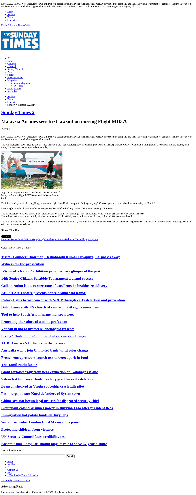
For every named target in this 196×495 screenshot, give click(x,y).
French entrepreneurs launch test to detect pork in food (44, 357)
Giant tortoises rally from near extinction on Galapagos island (49, 372)
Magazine (12, 80)
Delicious (28, 239)
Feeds (10, 17)
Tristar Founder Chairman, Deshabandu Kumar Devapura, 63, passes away (60, 257)
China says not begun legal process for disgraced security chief (50, 401)
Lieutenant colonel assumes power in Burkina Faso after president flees (57, 408)
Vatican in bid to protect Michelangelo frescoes (37, 329)
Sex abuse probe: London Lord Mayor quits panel (40, 422)
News (10, 61)
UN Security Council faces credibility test (33, 437)
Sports (10, 74)
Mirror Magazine (21, 83)
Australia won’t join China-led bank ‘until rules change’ (45, 350)
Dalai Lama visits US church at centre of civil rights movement (50, 307)
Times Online (24, 25)
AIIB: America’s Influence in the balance (33, 343)
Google (41, 239)
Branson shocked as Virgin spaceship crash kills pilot (42, 386)
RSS (9, 472)
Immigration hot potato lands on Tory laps (34, 415)
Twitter (14, 239)
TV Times (18, 85)
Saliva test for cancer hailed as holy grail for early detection (47, 379)
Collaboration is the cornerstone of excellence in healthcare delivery (54, 286)
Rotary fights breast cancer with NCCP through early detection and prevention (63, 300)
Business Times (15, 77)
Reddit (61, 239)
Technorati (70, 239)
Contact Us (12, 20)
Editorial (11, 66)
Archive (11, 14)
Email (21, 239)
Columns (11, 63)
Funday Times (14, 88)
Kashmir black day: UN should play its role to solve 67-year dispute (54, 444)
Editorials (12, 25)
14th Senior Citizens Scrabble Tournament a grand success (47, 278)
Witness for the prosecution (22, 264)
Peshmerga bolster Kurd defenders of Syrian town (40, 394)
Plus (9, 72)
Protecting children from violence (27, 429)
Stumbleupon (51, 239)
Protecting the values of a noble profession (34, 322)
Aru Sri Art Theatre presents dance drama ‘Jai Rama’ (43, 293)
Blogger (85, 239)
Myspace (93, 239)
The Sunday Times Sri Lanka (22, 475)
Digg (35, 239)
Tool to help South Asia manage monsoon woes (37, 314)
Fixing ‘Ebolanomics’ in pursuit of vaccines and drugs (43, 336)
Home (10, 11)
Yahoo (78, 239)
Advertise (12, 91)
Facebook (6, 239)
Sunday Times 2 (15, 69)
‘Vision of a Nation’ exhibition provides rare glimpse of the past (50, 271)
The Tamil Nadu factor (19, 365)
